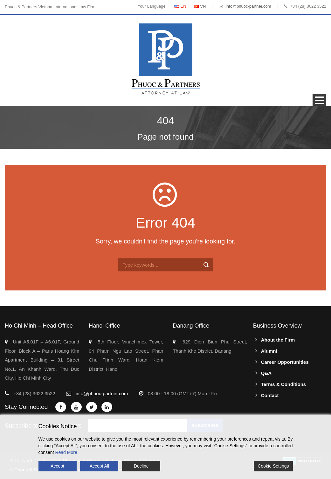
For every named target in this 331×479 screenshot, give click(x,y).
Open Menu (319, 100)
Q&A (266, 373)
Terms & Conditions (283, 384)
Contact (270, 395)
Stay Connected (26, 406)
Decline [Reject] (141, 466)
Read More (66, 452)
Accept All (99, 466)
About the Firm (278, 340)
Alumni (269, 351)
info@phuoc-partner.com (248, 6)
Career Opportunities (285, 362)
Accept (57, 466)
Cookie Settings (273, 466)
